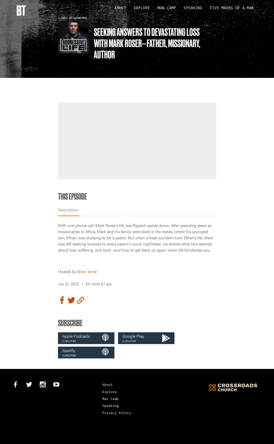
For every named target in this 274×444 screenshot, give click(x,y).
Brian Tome (87, 271)
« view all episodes (72, 17)
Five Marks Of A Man (232, 7)
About (120, 7)
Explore (142, 7)
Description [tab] (68, 210)
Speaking (193, 7)
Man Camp (167, 7)
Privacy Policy (116, 413)
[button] (86, 338)
